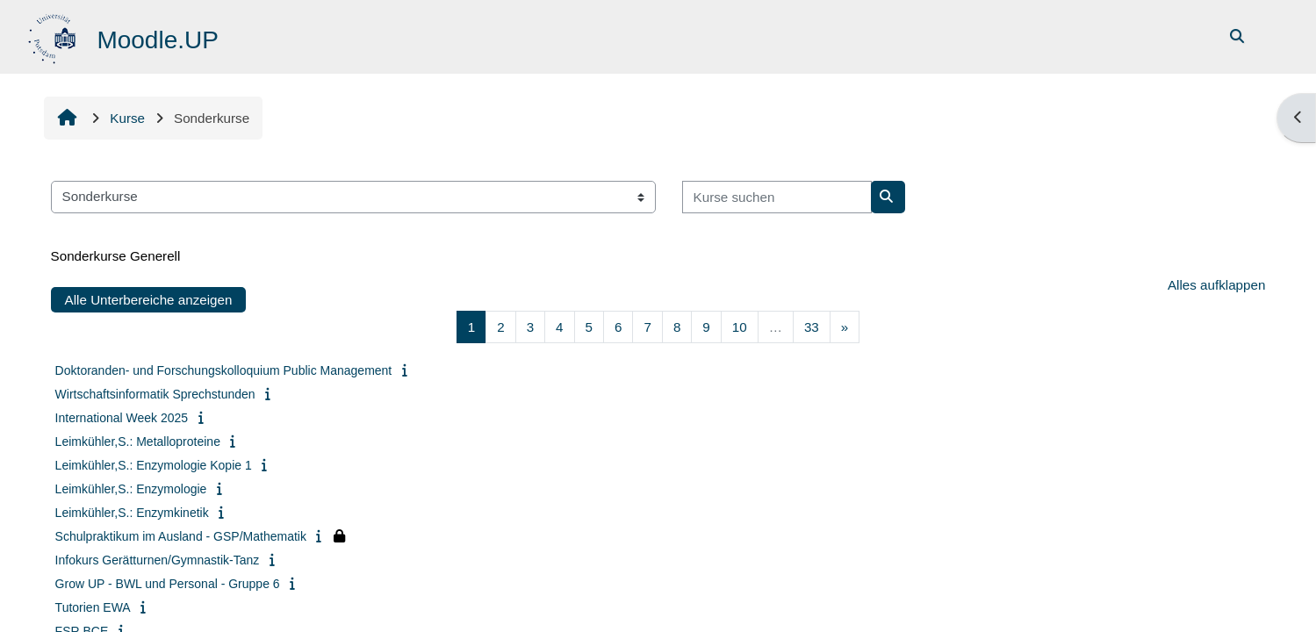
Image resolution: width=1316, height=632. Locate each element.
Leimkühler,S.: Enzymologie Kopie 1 (153, 465)
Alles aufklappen (1216, 284)
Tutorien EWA (93, 607)
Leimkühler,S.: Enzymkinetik (132, 513)
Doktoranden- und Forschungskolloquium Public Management (223, 370)
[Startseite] (54, 35)
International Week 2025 (122, 418)
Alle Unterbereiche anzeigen (149, 299)
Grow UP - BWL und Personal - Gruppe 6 (167, 584)
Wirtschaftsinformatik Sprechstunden (155, 394)
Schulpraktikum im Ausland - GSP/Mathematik (180, 536)
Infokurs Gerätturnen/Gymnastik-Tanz (157, 560)
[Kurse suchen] (777, 197)
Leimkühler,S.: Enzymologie (131, 489)
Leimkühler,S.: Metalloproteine (137, 441)
